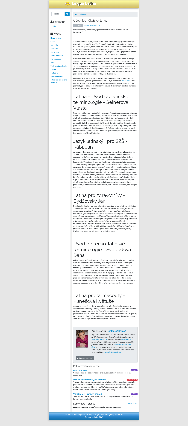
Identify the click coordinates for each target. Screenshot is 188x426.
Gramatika (54, 45)
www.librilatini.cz (127, 340)
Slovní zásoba (55, 59)
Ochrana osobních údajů (94, 417)
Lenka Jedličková (116, 331)
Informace (54, 49)
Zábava (53, 69)
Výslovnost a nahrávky (58, 66)
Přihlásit (53, 26)
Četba (52, 42)
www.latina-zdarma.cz (99, 340)
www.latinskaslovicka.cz (112, 352)
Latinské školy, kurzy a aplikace (58, 81)
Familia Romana (56, 76)
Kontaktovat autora (85, 358)
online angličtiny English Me (112, 415)
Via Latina (54, 73)
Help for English (94, 415)
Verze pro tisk (132, 403)
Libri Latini (126, 81)
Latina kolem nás (56, 55)
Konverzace (54, 52)
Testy (52, 62)
